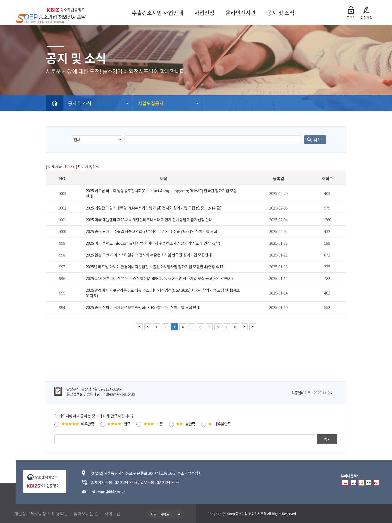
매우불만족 (222, 424)
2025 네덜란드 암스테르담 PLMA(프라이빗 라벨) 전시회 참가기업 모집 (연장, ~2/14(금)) (154, 208)
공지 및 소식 (280, 12)
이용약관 (60, 513)
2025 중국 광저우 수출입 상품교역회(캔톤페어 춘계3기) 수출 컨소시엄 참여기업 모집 (151, 231)
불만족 (190, 424)
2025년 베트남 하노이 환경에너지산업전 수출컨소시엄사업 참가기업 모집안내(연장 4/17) (155, 266)
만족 (127, 424)
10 (235, 326)
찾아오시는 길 (86, 513)
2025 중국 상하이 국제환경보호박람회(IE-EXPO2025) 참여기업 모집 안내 (143, 307)
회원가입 (366, 17)
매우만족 (87, 424)
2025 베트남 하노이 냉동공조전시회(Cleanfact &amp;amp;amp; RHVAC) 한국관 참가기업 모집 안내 (161, 193)
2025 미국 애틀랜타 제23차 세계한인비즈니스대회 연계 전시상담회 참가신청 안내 (149, 219)
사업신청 (204, 12)
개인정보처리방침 (30, 513)
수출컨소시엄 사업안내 (156, 12)
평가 (327, 439)
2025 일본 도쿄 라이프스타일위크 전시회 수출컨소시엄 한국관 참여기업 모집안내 (149, 255)
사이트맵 (112, 513)
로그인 (351, 17)
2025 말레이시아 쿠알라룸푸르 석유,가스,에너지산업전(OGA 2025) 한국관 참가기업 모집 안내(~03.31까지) (163, 292)
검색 (317, 139)
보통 (159, 424)
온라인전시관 (240, 12)
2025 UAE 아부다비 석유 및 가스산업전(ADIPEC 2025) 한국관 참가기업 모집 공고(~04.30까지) (159, 278)
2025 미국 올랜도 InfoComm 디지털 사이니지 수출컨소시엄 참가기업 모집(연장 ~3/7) (153, 243)
